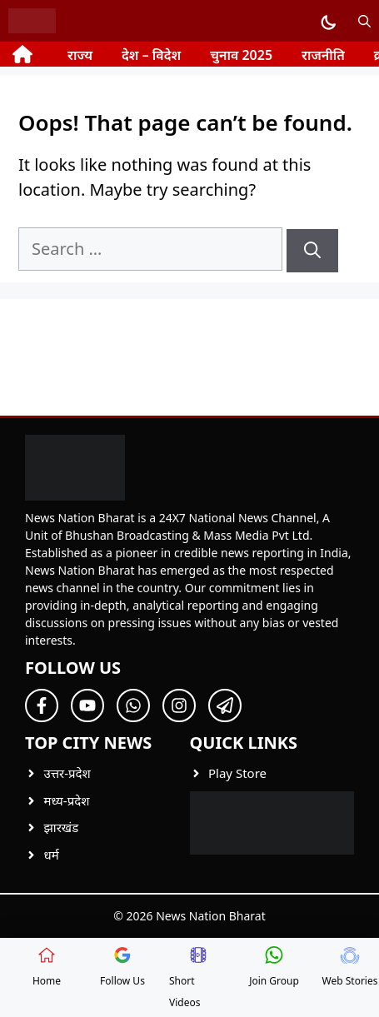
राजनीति (323, 55)
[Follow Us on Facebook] (41, 705)
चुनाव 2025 (241, 55)
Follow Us (122, 967)
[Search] (312, 250)
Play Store (237, 773)
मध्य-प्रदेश (67, 800)
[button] (364, 21)
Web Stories (350, 967)
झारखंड (61, 827)
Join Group (274, 967)
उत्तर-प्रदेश (67, 773)
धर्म (51, 854)
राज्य (79, 55)
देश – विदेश (151, 55)
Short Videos (188, 978)
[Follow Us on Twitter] (87, 705)
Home (46, 967)
